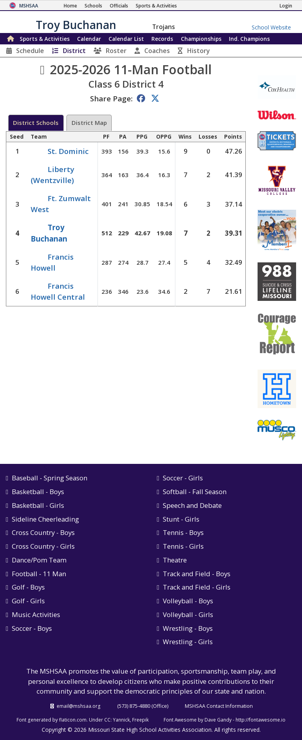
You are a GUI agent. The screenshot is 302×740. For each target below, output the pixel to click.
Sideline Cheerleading (45, 519)
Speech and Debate (192, 505)
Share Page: (111, 98)
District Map (89, 122)
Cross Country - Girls (43, 546)
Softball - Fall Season (194, 491)
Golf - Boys (28, 587)
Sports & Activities (45, 38)
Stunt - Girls (181, 519)
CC (107, 719)
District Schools (36, 122)
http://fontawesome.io (260, 719)
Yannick (121, 719)
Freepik (140, 719)
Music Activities (36, 614)
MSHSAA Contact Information (219, 705)
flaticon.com (73, 719)
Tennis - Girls (183, 546)
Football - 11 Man (39, 573)
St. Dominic (68, 151)
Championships (201, 38)
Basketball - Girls (38, 505)
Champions (249, 38)
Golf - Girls (28, 600)
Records (162, 38)
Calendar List (126, 38)
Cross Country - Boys (43, 532)
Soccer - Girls (183, 477)
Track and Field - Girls (196, 587)
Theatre (175, 559)
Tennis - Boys (183, 532)
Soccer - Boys (32, 628)
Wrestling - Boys (188, 628)
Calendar (89, 38)
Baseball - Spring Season (49, 477)
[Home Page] (70, 5)
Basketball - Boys (38, 491)
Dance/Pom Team (39, 559)
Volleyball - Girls (188, 614)
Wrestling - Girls (188, 641)
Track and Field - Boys (196, 573)
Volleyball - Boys (188, 600)
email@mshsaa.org (79, 706)
